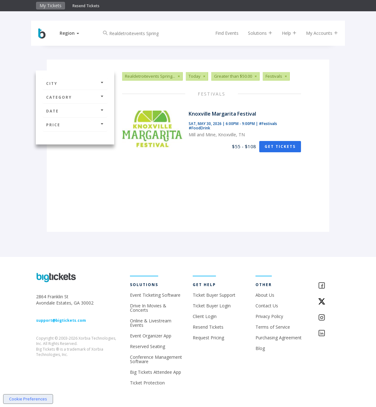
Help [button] (284, 33)
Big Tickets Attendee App (155, 372)
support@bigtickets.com (61, 320)
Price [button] (75, 125)
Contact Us (266, 306)
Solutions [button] (255, 33)
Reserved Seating (147, 346)
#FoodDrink (199, 128)
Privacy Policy (269, 316)
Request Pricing (208, 338)
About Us (264, 295)
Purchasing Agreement (278, 338)
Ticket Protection (147, 383)
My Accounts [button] (317, 33)
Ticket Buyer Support (214, 295)
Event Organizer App (150, 336)
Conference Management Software (156, 359)
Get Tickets (280, 146)
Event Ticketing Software (155, 295)
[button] (74, 33)
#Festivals (268, 123)
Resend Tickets (86, 5)
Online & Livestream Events (150, 323)
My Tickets (51, 5)
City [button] (75, 83)
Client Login (205, 316)
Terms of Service (272, 327)
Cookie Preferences (28, 399)
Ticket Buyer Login (212, 306)
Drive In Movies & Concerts (148, 308)
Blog (260, 348)
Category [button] (75, 97)
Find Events (221, 33)
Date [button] (75, 111)
